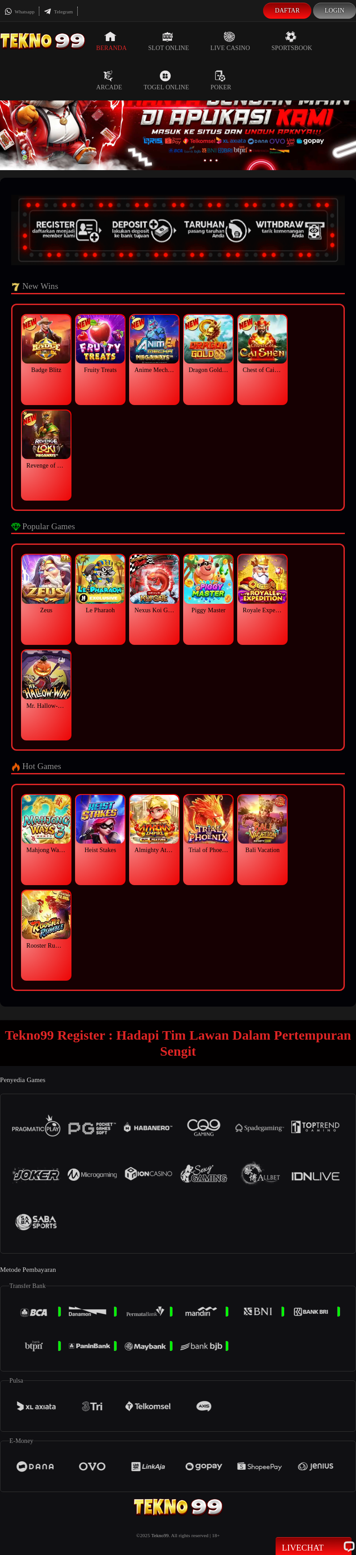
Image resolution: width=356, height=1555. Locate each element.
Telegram (58, 11)
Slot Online (168, 41)
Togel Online (166, 80)
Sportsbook (292, 41)
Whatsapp (19, 11)
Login (334, 10)
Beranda (111, 41)
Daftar (287, 10)
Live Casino (230, 41)
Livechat (313, 1547)
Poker (220, 80)
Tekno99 (160, 1535)
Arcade (109, 80)
